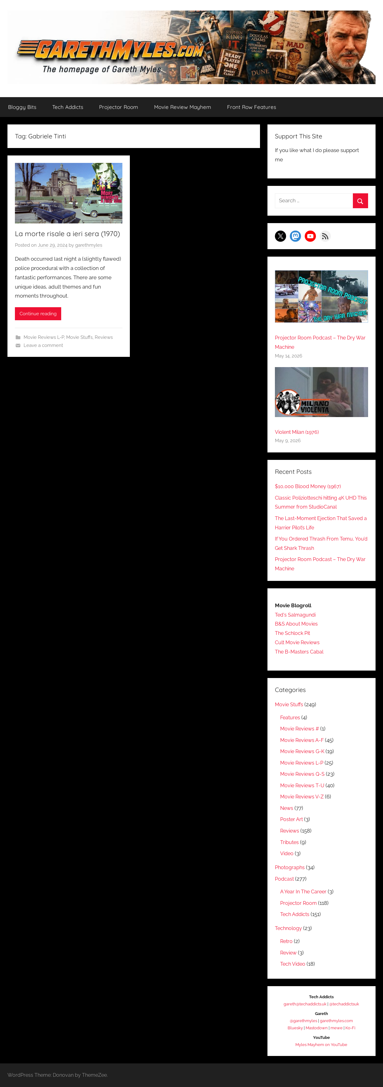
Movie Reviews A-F (303, 740)
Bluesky (295, 1028)
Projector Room (118, 107)
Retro (287, 941)
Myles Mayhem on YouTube (321, 1044)
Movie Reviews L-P (44, 348)
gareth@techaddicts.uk (305, 1004)
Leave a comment (43, 356)
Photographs (290, 867)
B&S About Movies (297, 624)
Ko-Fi (350, 1028)
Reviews (104, 348)
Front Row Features (251, 107)
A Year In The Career (304, 892)
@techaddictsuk (344, 1004)
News (287, 808)
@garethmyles (303, 1020)
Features (290, 717)
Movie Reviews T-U (303, 785)
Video (287, 853)
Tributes (289, 842)
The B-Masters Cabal (300, 652)
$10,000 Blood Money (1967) (309, 486)
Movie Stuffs (79, 348)
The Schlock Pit (293, 633)
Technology (289, 928)
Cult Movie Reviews (299, 642)
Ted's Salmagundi (296, 615)
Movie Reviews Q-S (303, 774)
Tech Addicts (67, 107)
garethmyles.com (336, 1020)
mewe (337, 1028)
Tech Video (293, 964)
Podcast (285, 879)
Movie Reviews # (301, 729)
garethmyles (88, 256)
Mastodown (317, 1028)
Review (289, 953)
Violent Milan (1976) (299, 432)
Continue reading (38, 324)
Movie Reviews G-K (303, 751)
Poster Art (292, 819)
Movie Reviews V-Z (303, 797)
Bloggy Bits (22, 107)
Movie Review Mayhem (182, 107)
